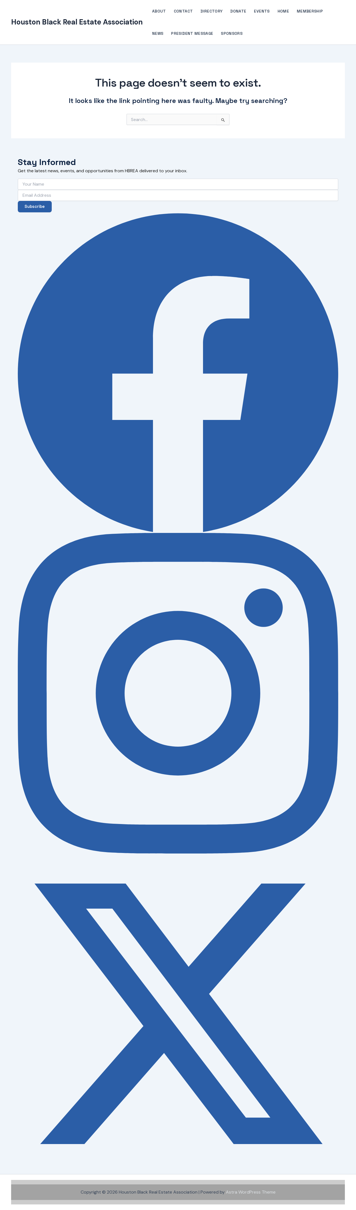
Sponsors (232, 33)
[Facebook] (178, 372)
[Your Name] (178, 183)
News (157, 33)
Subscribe (36, 206)
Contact (183, 11)
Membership (310, 11)
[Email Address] (178, 194)
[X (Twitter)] (178, 1014)
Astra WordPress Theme (251, 1192)
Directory (211, 11)
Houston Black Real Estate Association (77, 22)
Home (283, 11)
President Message (192, 33)
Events (262, 11)
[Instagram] (178, 693)
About (159, 11)
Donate (238, 11)
